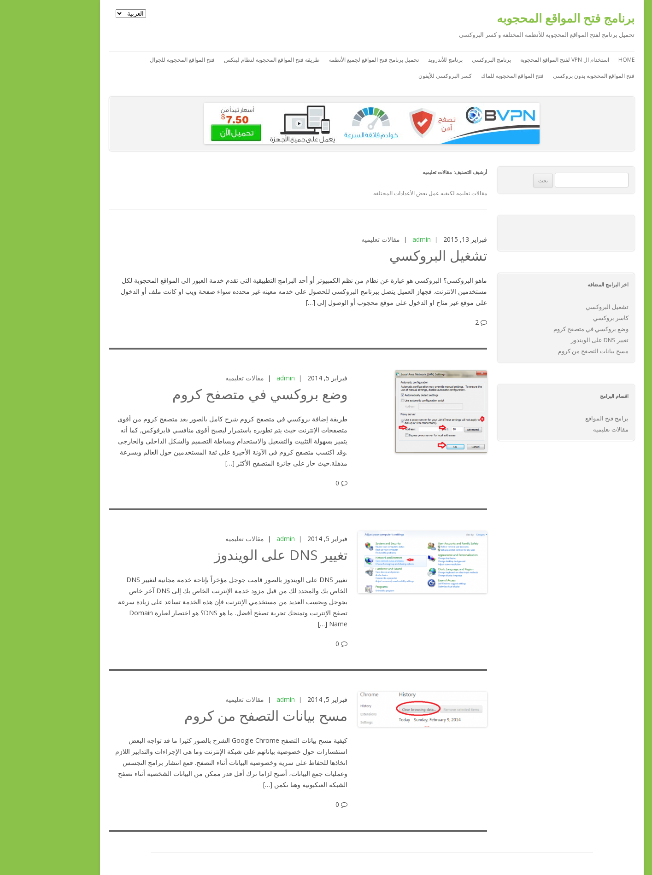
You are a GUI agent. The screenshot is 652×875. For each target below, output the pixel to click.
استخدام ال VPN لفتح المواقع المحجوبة (519, 60)
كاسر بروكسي (565, 318)
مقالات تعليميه (335, 239)
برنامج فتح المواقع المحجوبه (520, 18)
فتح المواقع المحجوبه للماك (466, 76)
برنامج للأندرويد (399, 60)
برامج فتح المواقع (561, 418)
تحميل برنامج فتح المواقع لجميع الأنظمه (328, 60)
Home (581, 60)
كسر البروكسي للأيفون (399, 76)
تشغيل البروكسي (392, 255)
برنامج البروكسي (445, 60)
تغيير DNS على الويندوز (235, 554)
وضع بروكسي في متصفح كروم (214, 394)
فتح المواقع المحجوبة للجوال (136, 60)
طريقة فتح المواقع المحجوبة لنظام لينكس (226, 60)
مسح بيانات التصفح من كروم (220, 715)
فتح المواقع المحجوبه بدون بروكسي (548, 76)
